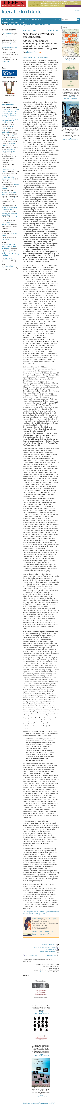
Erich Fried (5, 132)
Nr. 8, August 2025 (27, 25)
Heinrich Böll (6, 111)
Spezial (20, 19)
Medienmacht (6, 44)
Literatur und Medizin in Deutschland (9, 214)
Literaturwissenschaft (42, 25)
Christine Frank (32, 52)
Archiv (13, 19)
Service (43, 19)
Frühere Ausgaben (14, 25)
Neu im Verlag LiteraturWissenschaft (70, 97)
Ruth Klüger (51, 918)
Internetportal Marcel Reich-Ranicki (8, 150)
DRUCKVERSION (52, 949)
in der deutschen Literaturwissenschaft (9, 267)
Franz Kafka (5, 239)
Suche (57, 19)
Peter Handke (13, 140)
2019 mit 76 (5, 188)
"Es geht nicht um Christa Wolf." (9, 192)
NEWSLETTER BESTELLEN (49, 952)
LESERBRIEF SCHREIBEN (50, 944)
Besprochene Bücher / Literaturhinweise (35, 57)
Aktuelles (6, 19)
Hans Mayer (6, 37)
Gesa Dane (36, 918)
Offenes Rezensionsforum (10, 47)
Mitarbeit (5, 22)
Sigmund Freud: (10, 254)
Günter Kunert (6, 109)
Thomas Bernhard (7, 127)
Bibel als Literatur (10, 259)
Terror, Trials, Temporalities (8, 223)
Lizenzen (43, 972)
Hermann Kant (6, 119)
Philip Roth (15, 109)
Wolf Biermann (11, 115)
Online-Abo (5, 61)
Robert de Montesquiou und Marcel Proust (9, 208)
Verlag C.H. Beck (71, 59)
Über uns (14, 22)
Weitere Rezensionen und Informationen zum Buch (42, 933)
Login (21, 22)
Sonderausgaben (8, 104)
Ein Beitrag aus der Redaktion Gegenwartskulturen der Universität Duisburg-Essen (41, 913)
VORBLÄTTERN (53, 30)
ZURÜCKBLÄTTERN (29, 30)
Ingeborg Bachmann (8, 144)
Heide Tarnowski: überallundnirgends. (8, 178)
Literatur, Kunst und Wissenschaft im (9, 246)
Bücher (27, 19)
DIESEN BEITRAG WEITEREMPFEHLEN (46, 947)
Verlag (77, 10)
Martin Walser (8, 113)
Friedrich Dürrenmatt (8, 122)
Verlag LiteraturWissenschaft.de (41, 1012)
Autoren (35, 19)
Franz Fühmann (13, 136)
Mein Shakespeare (8, 117)
